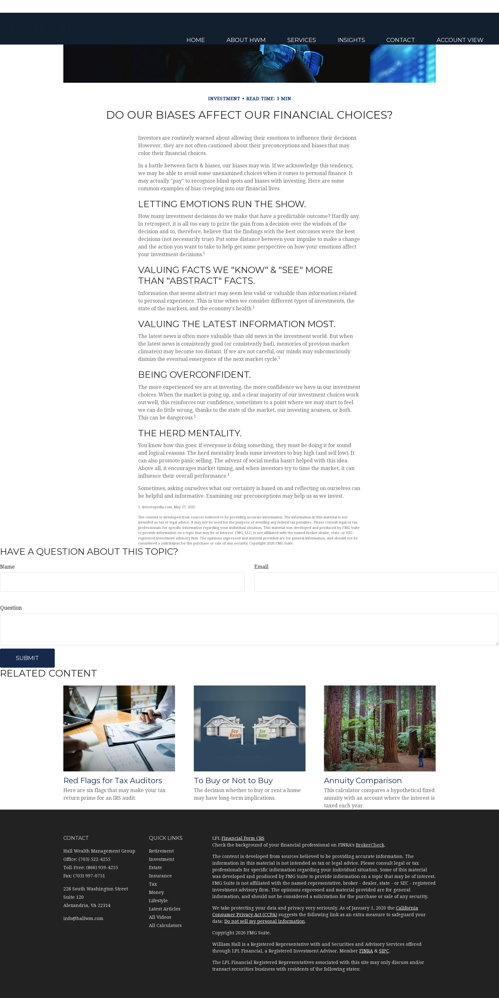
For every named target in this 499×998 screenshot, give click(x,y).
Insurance (160, 875)
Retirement (161, 851)
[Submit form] (27, 658)
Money (156, 892)
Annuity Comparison (363, 780)
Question (11, 608)
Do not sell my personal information (264, 921)
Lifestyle (158, 900)
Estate (155, 867)
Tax (153, 884)
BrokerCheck (370, 844)
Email (261, 567)
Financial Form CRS (242, 838)
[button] (283, 31)
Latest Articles (164, 908)
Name (7, 567)
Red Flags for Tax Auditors (112, 780)
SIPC (384, 950)
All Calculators (165, 925)
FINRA (366, 950)
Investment (161, 859)
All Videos (160, 917)
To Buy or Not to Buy (233, 780)
